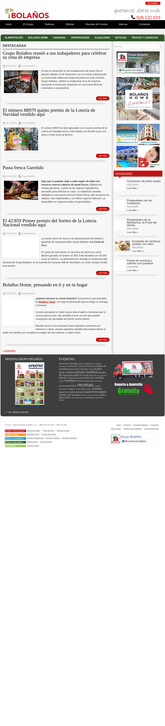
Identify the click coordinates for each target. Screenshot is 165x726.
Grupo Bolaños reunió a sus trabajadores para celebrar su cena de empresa (55, 55)
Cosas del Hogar (49, 434)
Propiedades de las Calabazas (139, 202)
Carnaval (59, 37)
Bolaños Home (33, 434)
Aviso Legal (116, 429)
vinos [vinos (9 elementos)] (61, 400)
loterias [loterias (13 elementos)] (63, 377)
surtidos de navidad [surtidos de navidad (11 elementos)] (69, 395)
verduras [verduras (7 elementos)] (99, 398)
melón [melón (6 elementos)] (61, 381)
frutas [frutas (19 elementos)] (98, 369)
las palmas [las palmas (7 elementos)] (102, 375)
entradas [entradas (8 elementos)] (84, 369)
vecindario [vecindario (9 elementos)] (90, 397)
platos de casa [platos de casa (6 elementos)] (96, 381)
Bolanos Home (38, 37)
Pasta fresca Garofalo (23, 167)
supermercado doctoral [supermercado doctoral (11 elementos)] (71, 392)
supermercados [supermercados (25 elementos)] (95, 392)
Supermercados (33, 430)
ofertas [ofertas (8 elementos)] (79, 381)
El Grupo (127, 425)
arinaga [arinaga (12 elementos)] (73, 363)
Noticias (121, 37)
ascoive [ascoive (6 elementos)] (81, 364)
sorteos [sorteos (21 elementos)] (97, 388)
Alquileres (102, 37)
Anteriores (9, 350)
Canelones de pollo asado (144, 181)
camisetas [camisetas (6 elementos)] (97, 364)
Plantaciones (32, 442)
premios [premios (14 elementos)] (71, 385)
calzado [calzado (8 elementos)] (88, 363)
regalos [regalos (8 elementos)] (72, 389)
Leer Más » (132, 188)
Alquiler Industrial (69, 438)
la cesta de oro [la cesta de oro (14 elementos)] (88, 375)
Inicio (119, 425)
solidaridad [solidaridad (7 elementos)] (80, 389)
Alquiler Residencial (35, 438)
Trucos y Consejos (145, 37)
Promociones (80, 37)
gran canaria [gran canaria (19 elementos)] (67, 372)
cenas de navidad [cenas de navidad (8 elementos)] (86, 366)
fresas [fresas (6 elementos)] (91, 369)
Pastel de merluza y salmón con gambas (140, 262)
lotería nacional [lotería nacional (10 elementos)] (75, 378)
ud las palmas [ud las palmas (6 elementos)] (93, 395)
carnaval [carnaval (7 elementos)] (62, 366)
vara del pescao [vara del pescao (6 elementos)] (77, 398)
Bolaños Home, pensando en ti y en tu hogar (45, 284)
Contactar (154, 425)
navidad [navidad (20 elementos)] (69, 380)
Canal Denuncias (151, 429)
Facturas (153, 3)
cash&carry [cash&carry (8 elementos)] (72, 366)
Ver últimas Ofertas (18, 412)
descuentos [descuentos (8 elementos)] (74, 369)
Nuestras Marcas (141, 425)
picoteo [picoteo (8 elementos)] (86, 381)
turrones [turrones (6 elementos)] (83, 395)
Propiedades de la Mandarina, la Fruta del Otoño (142, 222)
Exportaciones (46, 442)
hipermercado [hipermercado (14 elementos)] (70, 375)
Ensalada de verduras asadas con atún (146, 242)
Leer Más (102, 98)
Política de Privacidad (132, 429)
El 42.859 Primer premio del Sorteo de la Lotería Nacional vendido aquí (49, 222)
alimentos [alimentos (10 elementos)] (64, 363)
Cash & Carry (48, 430)
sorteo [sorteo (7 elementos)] (88, 389)
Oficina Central (63, 430)
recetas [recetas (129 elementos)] (85, 385)
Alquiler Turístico (53, 438)
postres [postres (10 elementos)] (63, 386)
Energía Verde (33, 445)
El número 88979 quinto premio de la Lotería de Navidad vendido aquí (49, 112)
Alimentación (14, 37)
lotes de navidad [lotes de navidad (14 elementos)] (93, 377)
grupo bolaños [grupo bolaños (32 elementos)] (87, 372)
